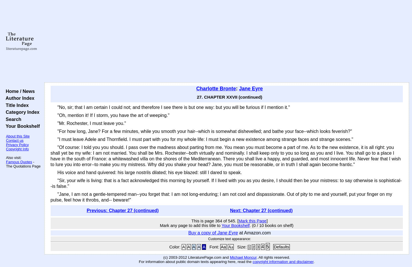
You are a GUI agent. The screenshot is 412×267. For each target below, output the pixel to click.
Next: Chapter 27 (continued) (261, 210)
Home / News (19, 91)
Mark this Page (253, 221)
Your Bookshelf (21, 126)
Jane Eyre (251, 88)
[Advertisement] (226, 41)
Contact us (14, 140)
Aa (223, 247)
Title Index (16, 105)
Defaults (281, 247)
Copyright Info (17, 149)
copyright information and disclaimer (283, 262)
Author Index (18, 98)
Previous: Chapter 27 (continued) (123, 210)
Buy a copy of (213, 232)
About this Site (18, 136)
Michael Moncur (243, 257)
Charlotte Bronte (216, 88)
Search (12, 119)
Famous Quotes (19, 162)
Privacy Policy (17, 145)
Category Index (21, 112)
